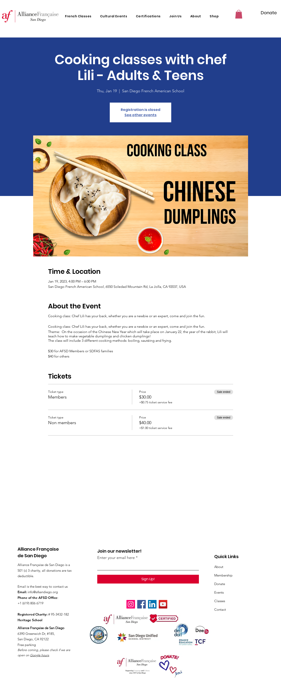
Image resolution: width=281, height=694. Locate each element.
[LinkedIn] (152, 604)
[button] (238, 14)
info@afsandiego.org (43, 592)
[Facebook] (141, 604)
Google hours (39, 655)
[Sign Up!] (148, 579)
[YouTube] (163, 604)
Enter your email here (116, 558)
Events (219, 592)
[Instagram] (130, 604)
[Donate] (269, 12)
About (218, 567)
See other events (140, 114)
